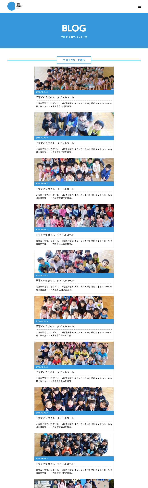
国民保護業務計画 (103, 476)
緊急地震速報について (85, 476)
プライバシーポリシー (65, 476)
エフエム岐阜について (46, 476)
